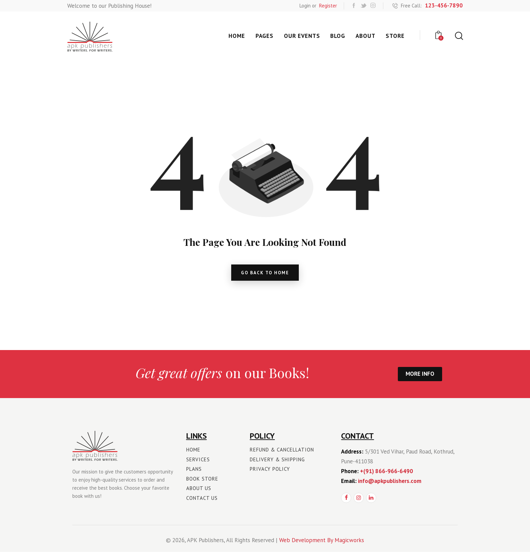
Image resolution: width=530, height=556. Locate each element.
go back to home (265, 274)
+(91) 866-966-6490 (386, 475)
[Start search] (458, 36)
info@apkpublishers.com (389, 485)
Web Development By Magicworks (321, 544)
